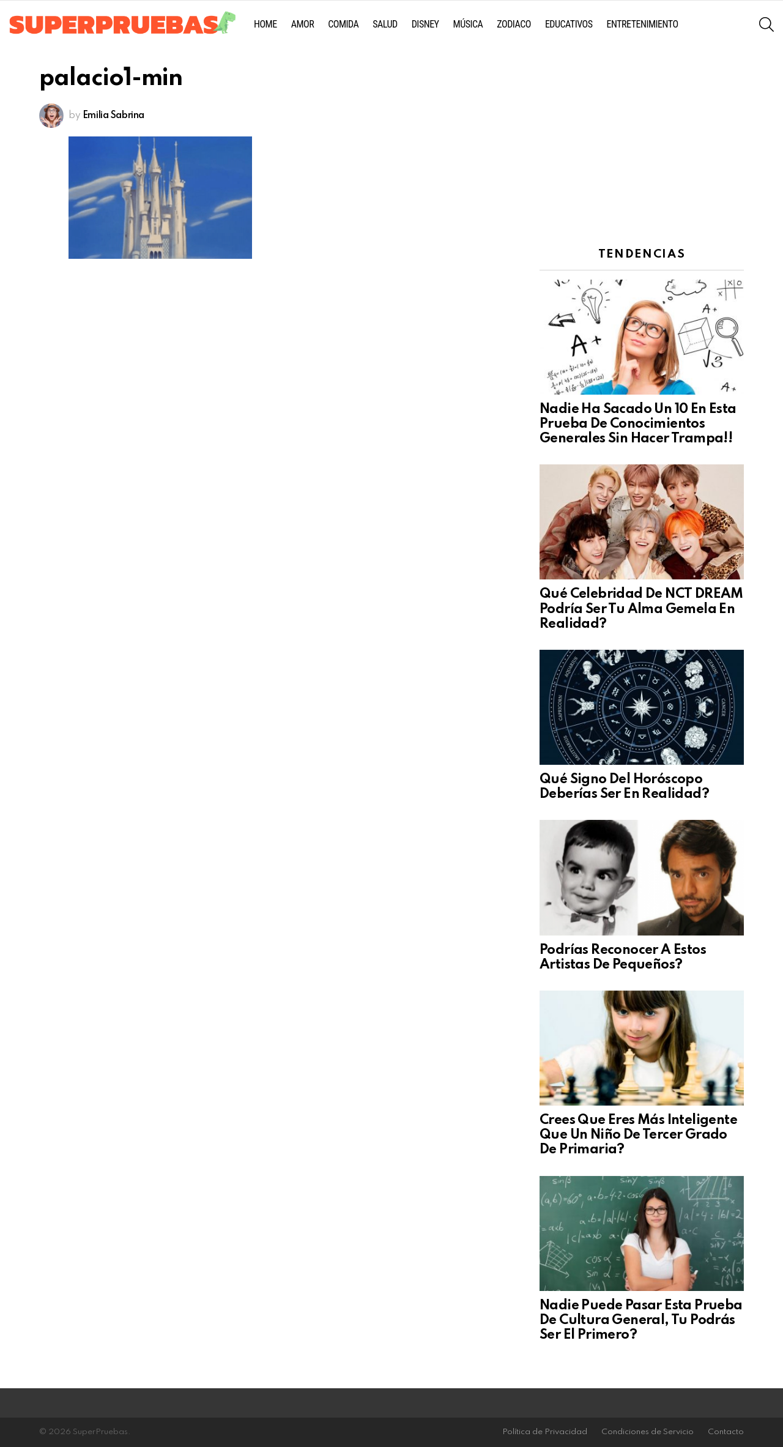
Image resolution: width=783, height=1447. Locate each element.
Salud (385, 24)
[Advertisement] (642, 143)
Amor (302, 24)
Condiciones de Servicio (647, 1432)
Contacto (726, 1432)
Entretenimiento (642, 24)
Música (468, 24)
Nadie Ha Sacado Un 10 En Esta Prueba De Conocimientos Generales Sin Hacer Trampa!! (638, 424)
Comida (343, 24)
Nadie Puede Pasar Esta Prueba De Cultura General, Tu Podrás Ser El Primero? (641, 1320)
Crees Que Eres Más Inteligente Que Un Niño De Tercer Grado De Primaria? (638, 1135)
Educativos (569, 24)
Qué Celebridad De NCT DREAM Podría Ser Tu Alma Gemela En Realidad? (641, 608)
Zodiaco (514, 24)
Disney (425, 24)
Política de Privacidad (544, 1432)
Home (265, 24)
